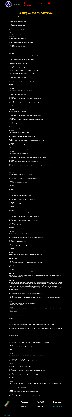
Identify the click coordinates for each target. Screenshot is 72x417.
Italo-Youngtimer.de (57, 406)
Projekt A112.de (16, 4)
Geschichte (27, 3)
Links (57, 3)
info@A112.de (40, 406)
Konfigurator (28, 5)
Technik (35, 3)
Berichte (43, 3)
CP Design (7, 415)
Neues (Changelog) (57, 405)
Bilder (50, 3)
